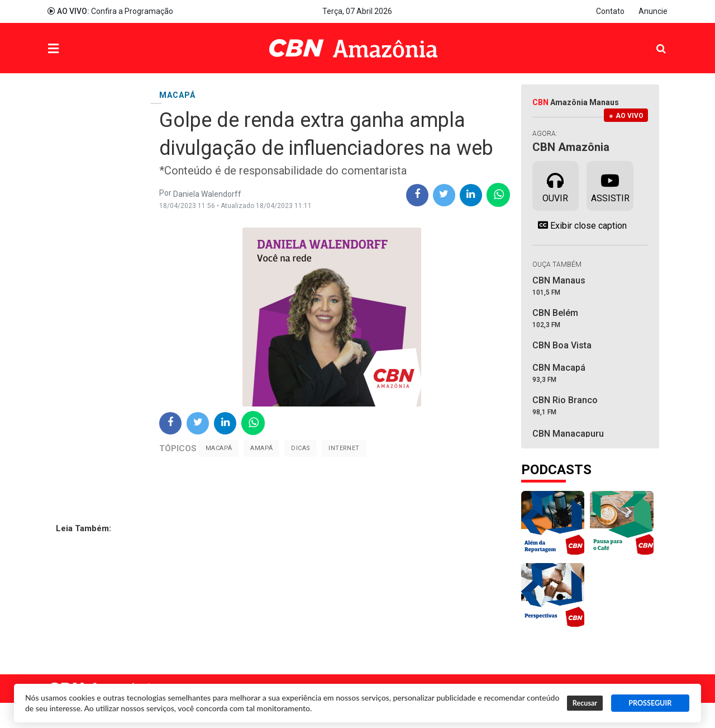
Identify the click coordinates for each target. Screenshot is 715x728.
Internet (343, 448)
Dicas (300, 448)
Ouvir (555, 185)
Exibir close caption (579, 225)
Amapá (261, 448)
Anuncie (653, 11)
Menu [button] (76, 49)
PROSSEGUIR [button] (649, 703)
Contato (610, 11)
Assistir (610, 185)
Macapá (219, 448)
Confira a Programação (110, 11)
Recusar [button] (585, 703)
